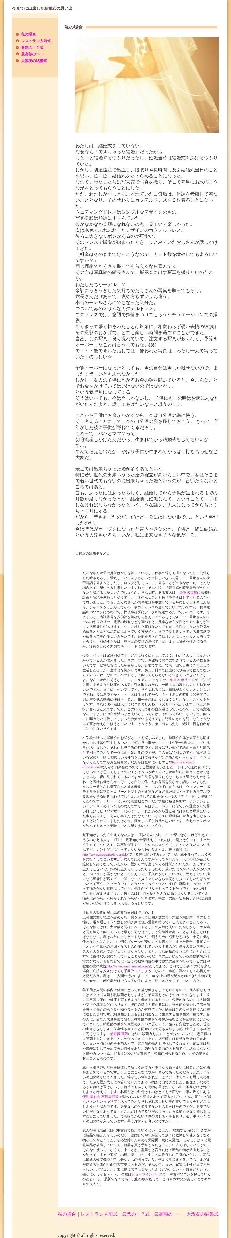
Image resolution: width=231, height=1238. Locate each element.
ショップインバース (147, 1174)
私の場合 (28, 34)
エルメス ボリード (180, 680)
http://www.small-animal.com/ (128, 966)
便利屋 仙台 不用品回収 (100, 1097)
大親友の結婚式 (34, 61)
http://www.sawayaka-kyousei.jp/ (105, 854)
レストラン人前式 (36, 41)
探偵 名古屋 (188, 593)
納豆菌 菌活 (119, 1034)
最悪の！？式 (32, 47)
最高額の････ (32, 54)
